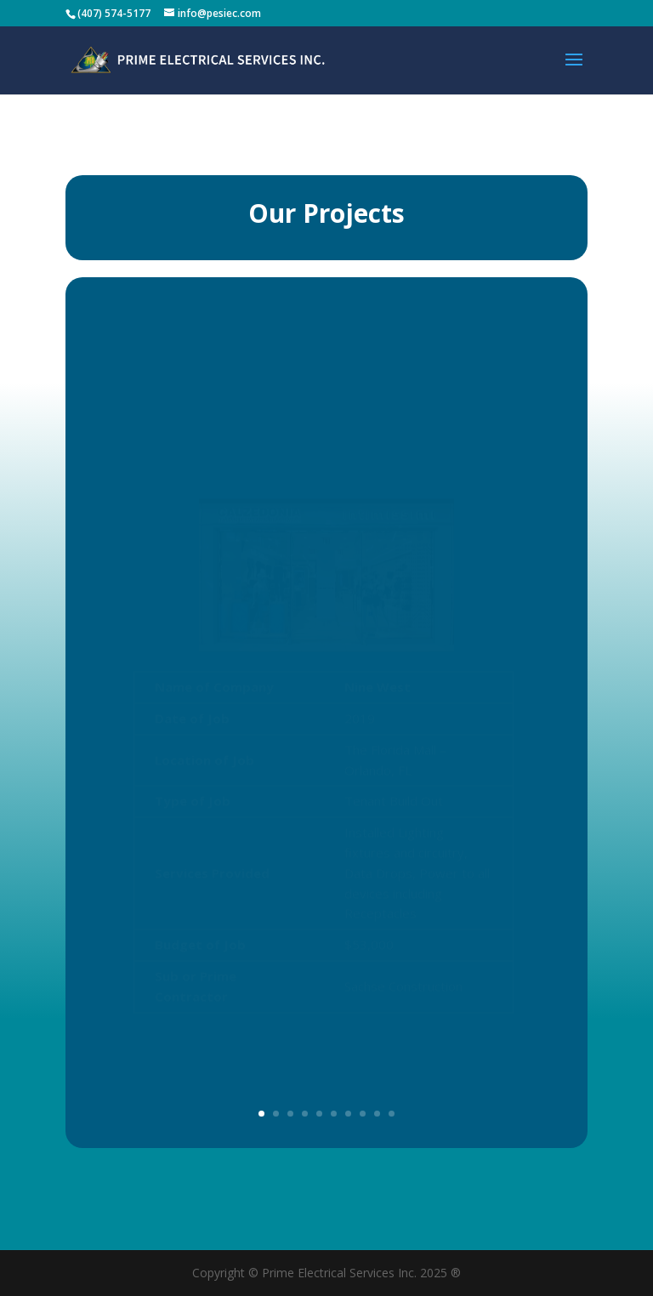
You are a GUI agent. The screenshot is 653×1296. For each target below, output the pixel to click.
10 (392, 1114)
